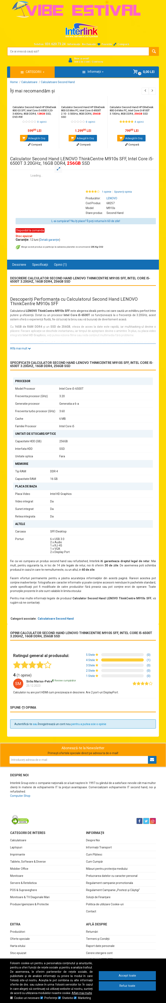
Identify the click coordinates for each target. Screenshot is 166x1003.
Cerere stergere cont (99, 953)
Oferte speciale (20, 938)
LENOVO (111, 198)
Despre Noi (93, 840)
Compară (35, 144)
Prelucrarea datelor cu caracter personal (111, 875)
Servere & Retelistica (23, 883)
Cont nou (97, 61)
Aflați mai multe (82, 993)
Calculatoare (18, 840)
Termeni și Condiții (98, 938)
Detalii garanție (49, 239)
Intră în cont (81, 61)
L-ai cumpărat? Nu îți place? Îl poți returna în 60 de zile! (85, 221)
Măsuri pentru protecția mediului (107, 868)
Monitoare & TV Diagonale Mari (30, 897)
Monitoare (16, 875)
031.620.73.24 (55, 44)
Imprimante (17, 854)
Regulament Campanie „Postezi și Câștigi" (113, 890)
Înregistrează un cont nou (54, 724)
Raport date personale (100, 946)
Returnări (92, 931)
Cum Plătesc (94, 854)
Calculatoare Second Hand (56, 618)
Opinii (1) (60, 265)
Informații (73, 44)
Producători (17, 931)
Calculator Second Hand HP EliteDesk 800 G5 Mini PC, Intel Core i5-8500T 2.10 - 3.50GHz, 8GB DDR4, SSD (83, 112)
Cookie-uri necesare (27, 998)
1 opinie (106, 192)
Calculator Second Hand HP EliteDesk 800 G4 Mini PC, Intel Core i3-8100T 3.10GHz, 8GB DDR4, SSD (131, 110)
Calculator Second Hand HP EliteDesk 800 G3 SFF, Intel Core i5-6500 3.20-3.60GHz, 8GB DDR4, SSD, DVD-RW (34, 112)
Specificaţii (40, 265)
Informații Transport (99, 847)
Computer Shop (20, 795)
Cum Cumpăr (94, 861)
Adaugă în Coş (32, 138)
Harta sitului (17, 946)
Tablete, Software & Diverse (28, 861)
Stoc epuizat (18, 953)
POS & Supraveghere (23, 890)
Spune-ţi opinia (123, 192)
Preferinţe (50, 998)
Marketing (84, 998)
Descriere (19, 265)
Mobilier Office (19, 868)
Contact (91, 911)
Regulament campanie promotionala (109, 883)
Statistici (67, 998)
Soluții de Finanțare (98, 897)
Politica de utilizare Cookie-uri (105, 904)
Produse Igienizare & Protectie (29, 904)
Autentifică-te (23, 724)
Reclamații (89, 44)
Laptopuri (16, 847)
